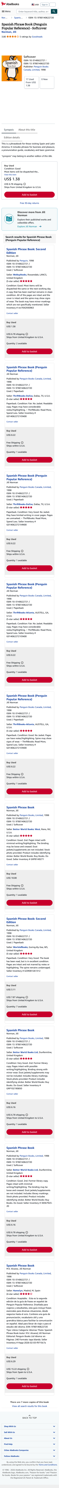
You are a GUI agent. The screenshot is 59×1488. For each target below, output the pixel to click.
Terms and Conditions (48, 1465)
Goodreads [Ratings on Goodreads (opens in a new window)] (37, 36)
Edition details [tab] (12, 137)
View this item (10, 174)
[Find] (54, 11)
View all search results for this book (29, 1406)
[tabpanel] (28, 150)
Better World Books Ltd (25, 1052)
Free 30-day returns (29, 203)
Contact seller (12, 313)
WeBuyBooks (19, 274)
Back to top (29, 1417)
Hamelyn (18, 1290)
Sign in (45, 4)
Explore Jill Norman (29, 226)
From (31, 82)
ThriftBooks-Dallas (23, 395)
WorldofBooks (20, 947)
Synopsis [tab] (9, 129)
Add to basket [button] (29, 194)
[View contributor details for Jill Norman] (9, 31)
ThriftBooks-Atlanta (23, 612)
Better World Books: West (26, 829)
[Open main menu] (7, 11)
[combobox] (34, 11)
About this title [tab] (26, 129)
